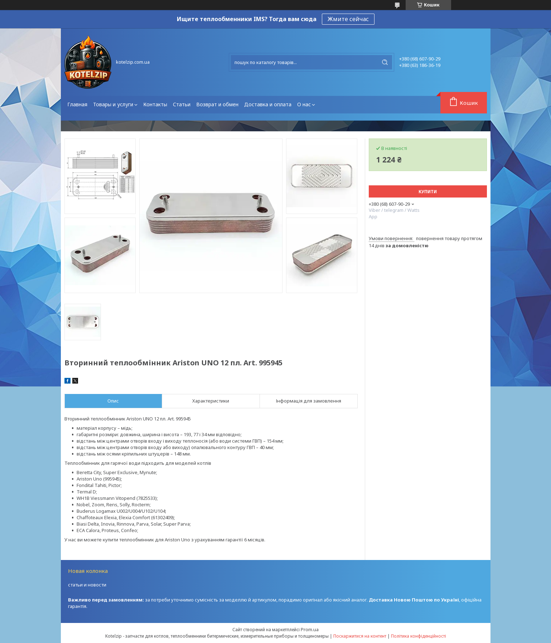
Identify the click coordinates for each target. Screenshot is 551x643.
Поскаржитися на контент (359, 636)
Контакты (155, 104)
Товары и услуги (113, 104)
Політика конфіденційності (418, 636)
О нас (304, 104)
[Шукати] (385, 62)
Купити (428, 192)
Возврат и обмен (217, 104)
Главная (77, 104)
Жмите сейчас (348, 19)
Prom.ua (310, 629)
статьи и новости (87, 584)
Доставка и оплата (267, 104)
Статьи (181, 104)
